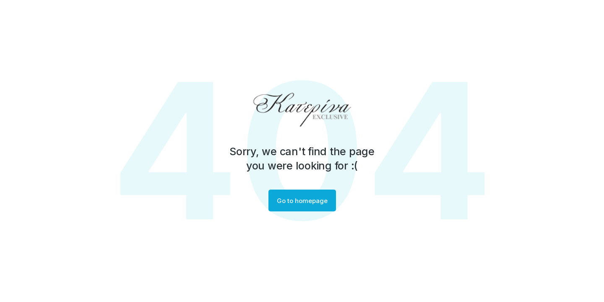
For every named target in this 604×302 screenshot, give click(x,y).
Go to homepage (302, 201)
